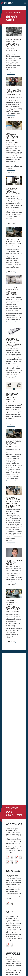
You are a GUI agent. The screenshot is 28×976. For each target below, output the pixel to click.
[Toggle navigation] (25, 3)
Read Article (10, 73)
